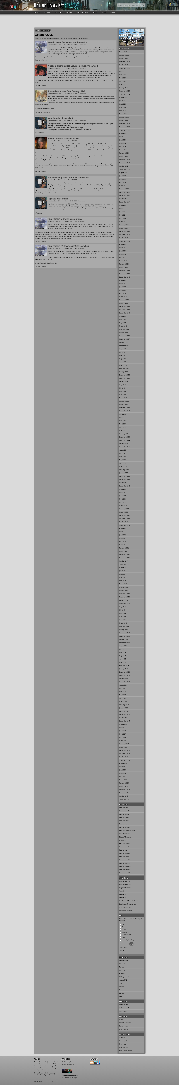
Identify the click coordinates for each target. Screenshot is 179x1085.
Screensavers (123, 1026)
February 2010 (124, 626)
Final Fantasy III (124, 814)
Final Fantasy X (124, 850)
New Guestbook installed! (60, 118)
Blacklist (122, 973)
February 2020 (124, 264)
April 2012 (122, 541)
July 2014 (122, 453)
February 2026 (124, 55)
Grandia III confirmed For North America (67, 42)
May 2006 (122, 773)
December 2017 (124, 336)
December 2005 (124, 790)
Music (121, 1019)
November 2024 (124, 91)
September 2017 (124, 346)
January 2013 (123, 512)
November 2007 (124, 714)
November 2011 (124, 558)
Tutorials (122, 1037)
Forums (47, 12)
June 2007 (122, 731)
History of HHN (124, 977)
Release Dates (82, 12)
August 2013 (123, 489)
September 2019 (124, 277)
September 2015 (124, 411)
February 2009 (124, 665)
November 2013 (124, 479)
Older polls (123, 947)
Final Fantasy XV (124, 873)
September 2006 (124, 760)
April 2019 (122, 293)
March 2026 (123, 52)
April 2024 (122, 111)
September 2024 (124, 94)
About (95, 12)
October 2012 (123, 522)
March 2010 (123, 623)
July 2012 (122, 532)
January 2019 (123, 303)
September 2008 (124, 682)
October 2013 (123, 483)
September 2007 (124, 721)
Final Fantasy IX (124, 847)
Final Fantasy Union (68, 1064)
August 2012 (123, 528)
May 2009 (122, 656)
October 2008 (123, 679)
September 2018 (124, 313)
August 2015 (123, 414)
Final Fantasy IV (124, 817)
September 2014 (124, 447)
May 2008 (122, 695)
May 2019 (122, 290)
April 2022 (122, 182)
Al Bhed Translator (125, 1008)
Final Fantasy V (124, 821)
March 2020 (123, 261)
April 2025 (122, 81)
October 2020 (123, 238)
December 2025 (124, 62)
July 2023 (122, 137)
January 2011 (123, 590)
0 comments (82, 45)
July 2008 (122, 688)
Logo (38, 108)
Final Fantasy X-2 (124, 853)
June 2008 (122, 692)
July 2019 (122, 284)
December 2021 (124, 192)
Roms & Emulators (125, 1023)
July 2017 (122, 352)
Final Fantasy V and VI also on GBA (65, 219)
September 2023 (124, 130)
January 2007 (123, 747)
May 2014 (122, 460)
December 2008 (124, 672)
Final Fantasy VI (124, 824)
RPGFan (43, 85)
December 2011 (124, 554)
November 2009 (124, 636)
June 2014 (122, 457)
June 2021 (122, 212)
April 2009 (122, 659)
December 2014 (124, 437)
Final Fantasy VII (124, 827)
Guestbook (39, 133)
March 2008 (123, 701)
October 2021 (123, 199)
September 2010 (124, 603)
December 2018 (124, 306)
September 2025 (124, 68)
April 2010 (122, 620)
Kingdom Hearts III (125, 888)
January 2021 (123, 228)
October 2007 (123, 718)
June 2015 (122, 421)
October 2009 (123, 639)
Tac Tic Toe (123, 1011)
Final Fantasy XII (124, 860)
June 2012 (122, 535)
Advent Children (124, 834)
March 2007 (123, 741)
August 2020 (123, 244)
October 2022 (123, 166)
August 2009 (123, 646)
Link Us (121, 993)
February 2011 (124, 587)
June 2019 (122, 287)
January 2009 (123, 669)
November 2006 (124, 754)
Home (36, 12)
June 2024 (122, 104)
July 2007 (122, 728)
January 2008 (123, 708)
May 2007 (122, 734)
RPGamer (44, 60)
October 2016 (123, 381)
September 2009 (124, 643)
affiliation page (72, 1078)
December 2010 (124, 594)
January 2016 (123, 404)
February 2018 (124, 329)
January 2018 (123, 333)
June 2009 (122, 652)
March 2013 (123, 506)
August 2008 (123, 685)
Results (122, 950)
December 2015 (124, 408)
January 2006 (123, 786)
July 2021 (122, 208)
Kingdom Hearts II (125, 884)
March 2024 (123, 114)
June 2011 (122, 574)
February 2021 (124, 225)
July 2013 (122, 492)
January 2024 (123, 120)
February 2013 (124, 509)
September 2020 (124, 241)
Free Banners (123, 1047)
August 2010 (123, 607)
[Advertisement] (89, 21)
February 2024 (124, 117)
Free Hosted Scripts (125, 1051)
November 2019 (124, 274)
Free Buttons (123, 1044)
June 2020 (122, 251)
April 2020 (122, 257)
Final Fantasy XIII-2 (125, 866)
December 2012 (124, 515)
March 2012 (123, 545)
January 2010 (123, 630)
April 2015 (122, 427)
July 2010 (122, 610)
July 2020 (122, 248)
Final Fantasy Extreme (69, 1062)
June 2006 (122, 770)
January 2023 (123, 156)
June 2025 (122, 75)
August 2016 (123, 385)
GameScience (45, 112)
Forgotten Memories (88, 183)
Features (58, 12)
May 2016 (122, 395)
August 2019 (123, 280)
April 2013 (122, 502)
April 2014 (122, 463)
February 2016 (124, 401)
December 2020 (124, 231)
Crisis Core (122, 840)
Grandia (121, 891)
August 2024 (123, 98)
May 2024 (122, 107)
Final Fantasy (123, 808)
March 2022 (123, 186)
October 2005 (123, 796)
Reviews (69, 12)
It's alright (125, 932)
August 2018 (123, 316)
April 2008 (122, 698)
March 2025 (123, 84)
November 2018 (124, 310)
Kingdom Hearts (124, 881)
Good (124, 929)
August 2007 (123, 724)
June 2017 (122, 355)
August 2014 (123, 450)
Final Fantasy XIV (124, 870)
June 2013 (122, 496)
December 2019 (124, 271)
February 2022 (124, 189)
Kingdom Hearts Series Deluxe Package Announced (73, 65)
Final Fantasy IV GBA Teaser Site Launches (68, 246)
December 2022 (124, 160)
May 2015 (122, 424)
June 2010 (122, 613)
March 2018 (123, 326)
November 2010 (124, 597)
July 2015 (122, 417)
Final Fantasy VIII (124, 843)
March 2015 (123, 430)
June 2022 (122, 176)
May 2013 (122, 499)
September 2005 (124, 799)
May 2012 (122, 538)
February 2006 (124, 783)
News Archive (45, 30)
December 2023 (124, 124)
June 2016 (122, 391)
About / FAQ (123, 980)
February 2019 (124, 300)
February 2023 (124, 153)
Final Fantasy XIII (124, 863)
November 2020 (124, 235)
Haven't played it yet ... (129, 940)
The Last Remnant (125, 907)
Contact (113, 12)
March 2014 (123, 466)
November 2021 (124, 195)
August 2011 (123, 568)
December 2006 (124, 750)
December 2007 (124, 711)
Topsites (39, 213)
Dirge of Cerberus (125, 837)
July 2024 (122, 101)
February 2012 (124, 548)
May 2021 (122, 215)
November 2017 (124, 339)
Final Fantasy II (124, 811)
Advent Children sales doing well (64, 138)
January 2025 (123, 88)
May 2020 (122, 254)
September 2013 (124, 486)
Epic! (123, 924)
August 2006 (123, 763)
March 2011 (123, 584)
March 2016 (123, 398)
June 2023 (122, 140)
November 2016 (124, 378)
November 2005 (124, 793)
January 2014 (123, 473)
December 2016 (124, 375)
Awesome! (125, 927)
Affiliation (122, 970)
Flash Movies (123, 1005)
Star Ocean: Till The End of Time (129, 901)
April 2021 (122, 218)
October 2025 (123, 65)
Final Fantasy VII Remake (127, 830)
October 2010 (123, 600)
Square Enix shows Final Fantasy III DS (66, 91)
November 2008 (124, 675)
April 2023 (122, 146)
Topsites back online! (58, 198)
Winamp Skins (123, 1029)
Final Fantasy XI (124, 857)
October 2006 (123, 757)
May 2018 (122, 323)
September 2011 (124, 564)
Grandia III (122, 897)
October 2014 (123, 444)
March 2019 (123, 297)
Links (121, 996)
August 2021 (123, 205)
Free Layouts (123, 1041)
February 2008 (124, 705)
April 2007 (122, 737)
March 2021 (123, 222)
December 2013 (124, 476)
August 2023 (123, 133)
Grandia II (122, 894)
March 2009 (123, 662)
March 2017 (123, 365)
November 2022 (124, 163)
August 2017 (123, 349)
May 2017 (122, 359)
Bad (123, 937)
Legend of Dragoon (125, 911)
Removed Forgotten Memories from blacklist (69, 177)
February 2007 (124, 744)
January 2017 (123, 372)
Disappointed (126, 935)
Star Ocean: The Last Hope (127, 904)
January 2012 (123, 551)
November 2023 (124, 127)
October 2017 (123, 342)
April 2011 (122, 581)
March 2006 (123, 780)
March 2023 (123, 150)
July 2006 (122, 767)
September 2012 (124, 525)
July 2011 (122, 571)
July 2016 (122, 388)
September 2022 (124, 169)
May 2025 (122, 78)
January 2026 (123, 58)
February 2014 (124, 470)
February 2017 (124, 368)
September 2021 (124, 202)
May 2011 (122, 577)
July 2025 (122, 71)
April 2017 (122, 362)
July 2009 (122, 649)
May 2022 (122, 179)
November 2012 (124, 519)
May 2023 (122, 143)
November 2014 (124, 440)
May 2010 (122, 617)
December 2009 (124, 633)
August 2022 (123, 173)
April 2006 (122, 776)
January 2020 (123, 267)
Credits (121, 987)
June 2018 (122, 319)
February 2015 (124, 434)
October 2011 (123, 561)
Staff (104, 12)
